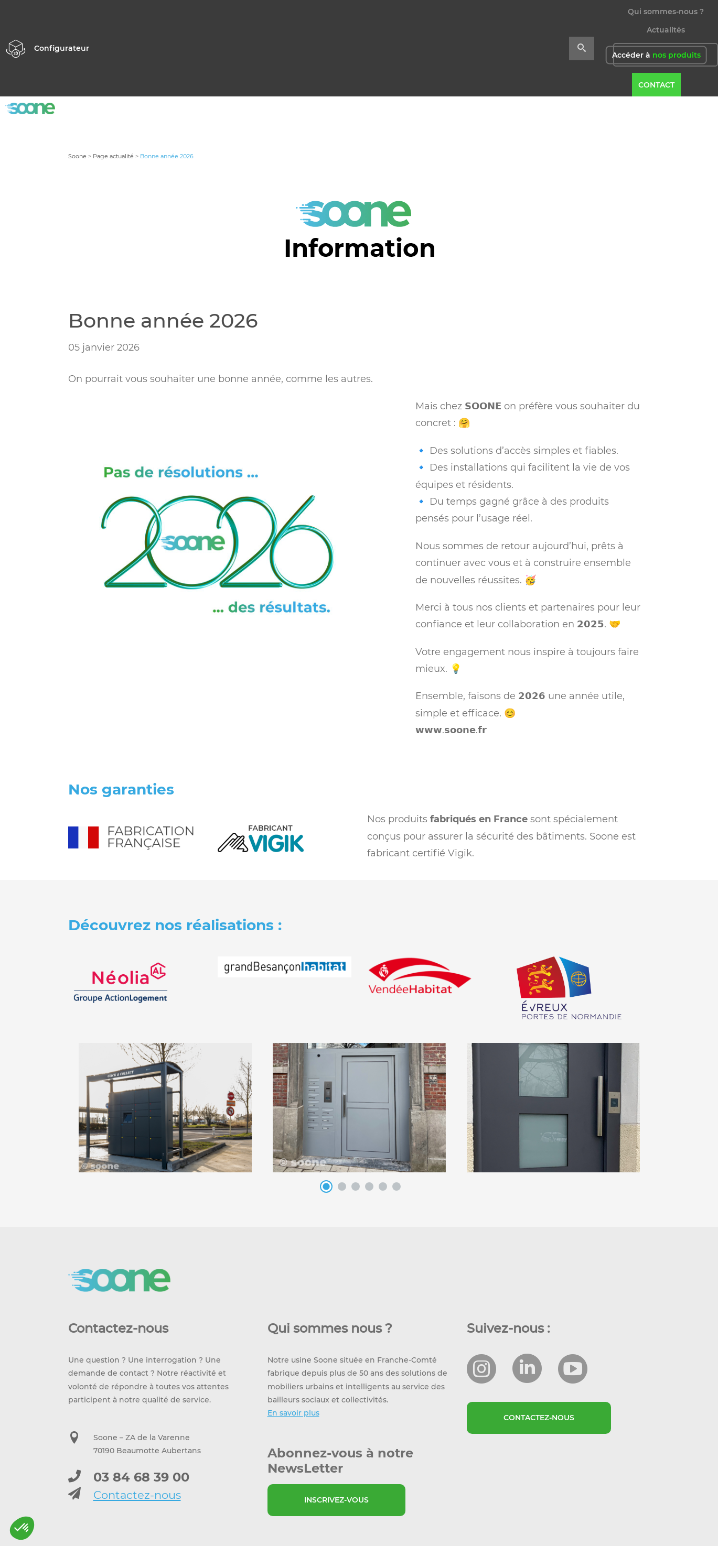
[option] (213, 543)
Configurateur (61, 48)
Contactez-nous (137, 1494)
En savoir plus (293, 1413)
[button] (22, 1528)
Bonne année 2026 (163, 320)
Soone (77, 156)
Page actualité (113, 156)
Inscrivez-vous (336, 1500)
